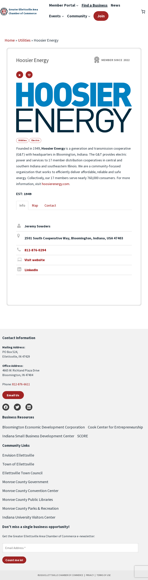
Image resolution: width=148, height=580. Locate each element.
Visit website (34, 260)
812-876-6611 (21, 384)
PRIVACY (90, 575)
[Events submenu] (63, 16)
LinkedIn (31, 270)
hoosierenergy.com (55, 184)
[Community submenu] (89, 16)
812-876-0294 (35, 250)
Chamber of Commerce (23, 13)
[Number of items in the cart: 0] (143, 11)
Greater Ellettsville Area (23, 9)
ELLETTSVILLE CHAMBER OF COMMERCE (63, 575)
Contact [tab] (50, 205)
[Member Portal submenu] (77, 5)
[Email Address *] (70, 548)
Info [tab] (22, 205)
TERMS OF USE (104, 575)
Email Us (13, 395)
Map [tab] (35, 205)
